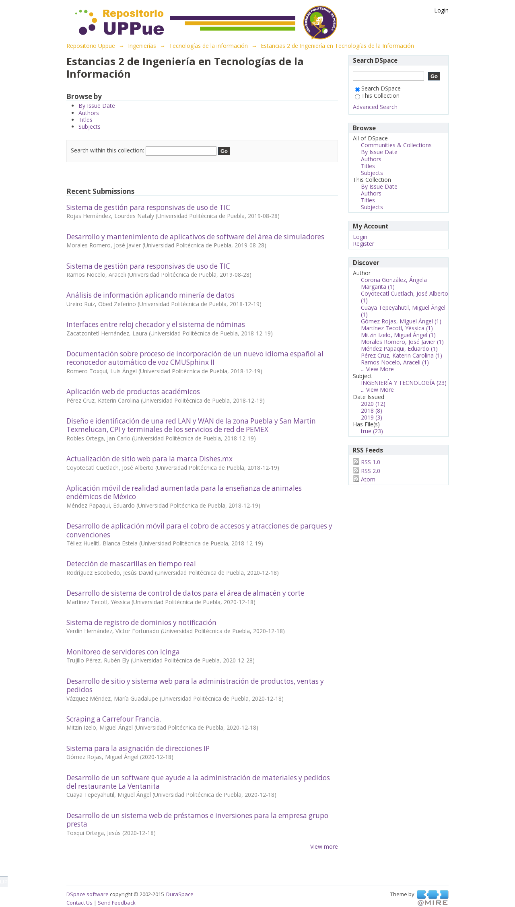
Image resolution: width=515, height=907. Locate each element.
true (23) (372, 431)
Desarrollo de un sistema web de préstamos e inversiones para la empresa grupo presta (197, 820)
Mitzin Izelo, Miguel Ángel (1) (398, 335)
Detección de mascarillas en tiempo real (131, 563)
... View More (377, 369)
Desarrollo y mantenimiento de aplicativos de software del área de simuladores (195, 236)
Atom (368, 479)
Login (441, 10)
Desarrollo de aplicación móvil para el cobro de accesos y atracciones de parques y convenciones (199, 530)
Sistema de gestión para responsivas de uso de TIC (148, 207)
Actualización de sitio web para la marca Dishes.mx (149, 458)
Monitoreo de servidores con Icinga (123, 651)
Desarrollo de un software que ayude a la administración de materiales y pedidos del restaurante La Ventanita (198, 782)
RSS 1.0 (370, 462)
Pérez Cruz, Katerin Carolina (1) (401, 355)
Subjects (89, 126)
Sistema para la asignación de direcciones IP (138, 748)
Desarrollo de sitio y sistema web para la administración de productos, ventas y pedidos (195, 685)
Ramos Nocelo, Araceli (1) (395, 362)
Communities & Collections (396, 145)
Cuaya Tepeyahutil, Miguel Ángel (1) (403, 311)
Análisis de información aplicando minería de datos (150, 295)
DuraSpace (180, 894)
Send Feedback (117, 902)
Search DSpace (378, 88)
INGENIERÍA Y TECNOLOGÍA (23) (404, 383)
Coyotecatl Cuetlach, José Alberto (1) (404, 297)
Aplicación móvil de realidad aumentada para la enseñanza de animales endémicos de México (184, 492)
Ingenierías (142, 45)
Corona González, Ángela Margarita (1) (394, 283)
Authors (88, 113)
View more (324, 846)
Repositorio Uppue (90, 45)
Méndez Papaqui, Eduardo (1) (399, 348)
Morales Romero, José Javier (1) (402, 342)
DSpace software (87, 894)
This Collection (377, 95)
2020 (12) (373, 403)
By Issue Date (96, 105)
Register (363, 243)
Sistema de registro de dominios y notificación (141, 622)
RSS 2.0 (370, 471)
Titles (85, 119)
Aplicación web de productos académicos (133, 391)
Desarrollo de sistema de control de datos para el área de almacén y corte (185, 593)
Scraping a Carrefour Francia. (113, 719)
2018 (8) (371, 410)
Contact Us (79, 902)
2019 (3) (371, 417)
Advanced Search (375, 107)
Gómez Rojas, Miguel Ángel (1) (401, 321)
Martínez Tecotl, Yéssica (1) (397, 328)
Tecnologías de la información (208, 45)
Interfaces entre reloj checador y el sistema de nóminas (155, 324)
